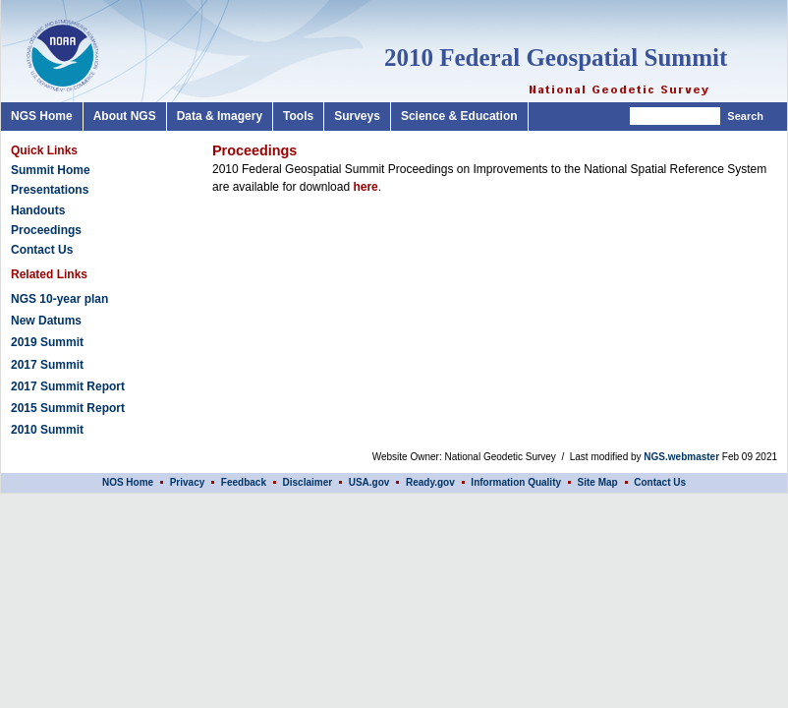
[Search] (675, 116)
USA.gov (369, 482)
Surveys (357, 116)
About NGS (124, 116)
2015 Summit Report (68, 408)
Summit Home (50, 170)
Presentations (49, 190)
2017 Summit (47, 365)
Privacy (188, 482)
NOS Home (127, 482)
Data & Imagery (219, 116)
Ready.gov (430, 482)
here (365, 187)
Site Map (598, 482)
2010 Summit (47, 430)
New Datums (46, 320)
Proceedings (46, 230)
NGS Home (42, 116)
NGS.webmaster (681, 456)
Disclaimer (308, 482)
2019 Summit (47, 342)
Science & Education (459, 116)
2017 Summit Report (68, 386)
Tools (298, 116)
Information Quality (516, 482)
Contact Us (42, 250)
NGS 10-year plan (59, 299)
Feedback (243, 482)
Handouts (38, 211)
